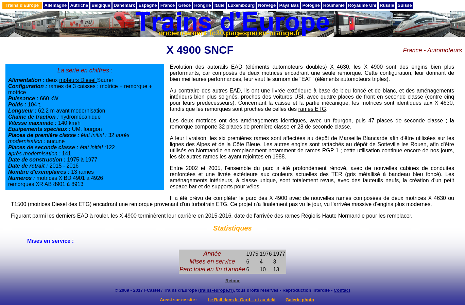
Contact (342, 290)
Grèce (184, 5)
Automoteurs (444, 50)
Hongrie (202, 5)
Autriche (79, 5)
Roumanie (334, 5)
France (167, 5)
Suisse (405, 5)
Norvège (267, 5)
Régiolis (311, 216)
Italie (219, 5)
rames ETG (312, 109)
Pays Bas (289, 5)
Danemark (124, 5)
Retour (232, 280)
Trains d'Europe (22, 5)
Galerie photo (300, 299)
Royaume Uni (362, 5)
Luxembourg (241, 5)
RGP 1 (330, 150)
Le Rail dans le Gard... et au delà (241, 299)
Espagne (147, 5)
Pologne (311, 5)
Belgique (100, 5)
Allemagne (56, 5)
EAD (236, 67)
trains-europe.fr (216, 290)
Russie (387, 5)
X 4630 (339, 67)
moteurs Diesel (78, 80)
